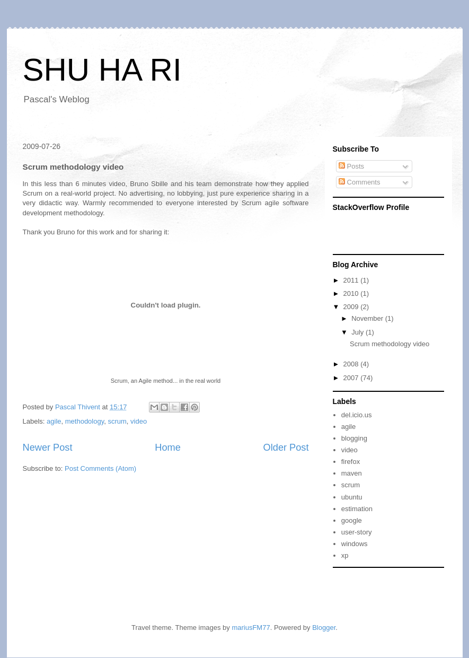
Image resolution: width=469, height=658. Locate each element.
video (138, 421)
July (358, 332)
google (351, 520)
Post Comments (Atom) (100, 468)
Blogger (323, 627)
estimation (357, 509)
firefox (350, 462)
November (368, 318)
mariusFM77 (251, 627)
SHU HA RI (102, 69)
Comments (359, 182)
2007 (352, 378)
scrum (117, 421)
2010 (352, 293)
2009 (352, 307)
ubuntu (351, 497)
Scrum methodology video (389, 344)
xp (345, 555)
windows (354, 544)
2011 (352, 280)
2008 (352, 364)
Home (168, 447)
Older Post (286, 447)
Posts (351, 166)
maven (351, 473)
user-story (356, 532)
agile (54, 421)
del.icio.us (356, 415)
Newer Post (48, 447)
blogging (354, 438)
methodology (84, 421)
